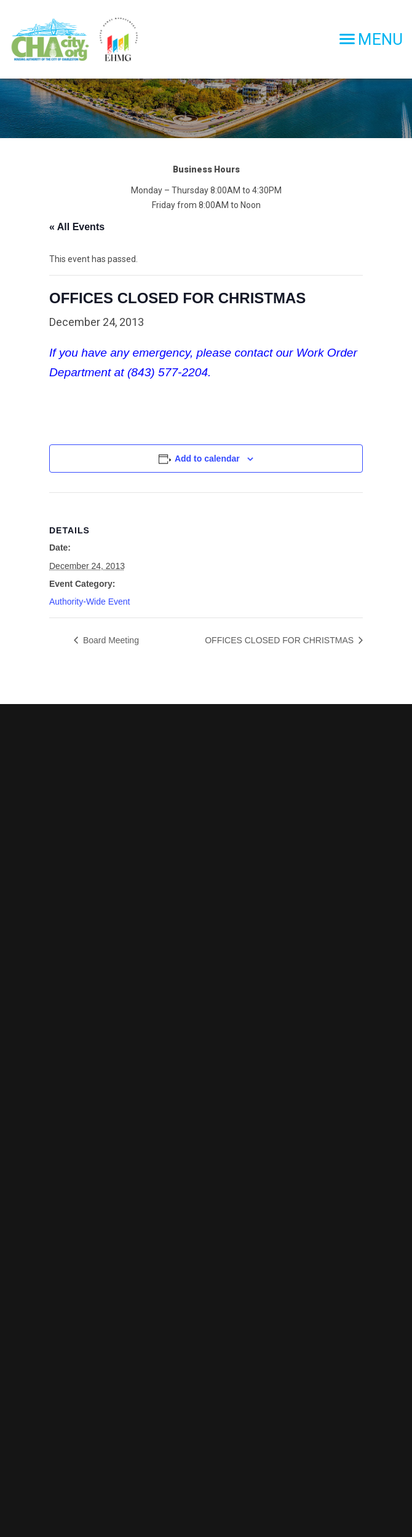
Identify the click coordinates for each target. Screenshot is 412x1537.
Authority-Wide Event (89, 601)
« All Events (77, 227)
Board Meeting (110, 640)
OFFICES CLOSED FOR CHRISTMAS (280, 640)
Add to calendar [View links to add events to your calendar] (207, 458)
